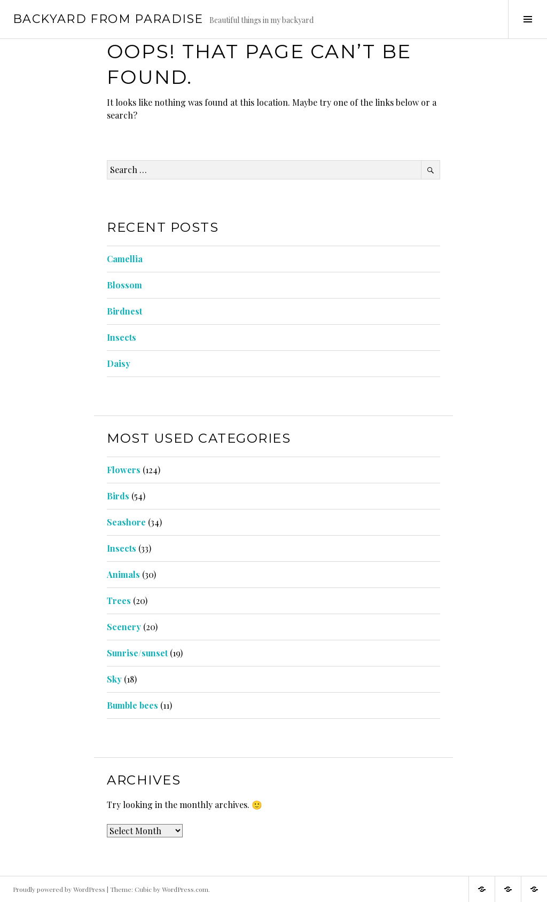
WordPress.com (185, 889)
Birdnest (124, 311)
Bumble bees (132, 705)
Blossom (124, 285)
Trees (119, 600)
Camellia (125, 258)
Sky (114, 679)
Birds (118, 495)
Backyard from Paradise (108, 19)
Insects (121, 337)
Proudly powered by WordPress (59, 889)
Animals (123, 574)
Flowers (123, 469)
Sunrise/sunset (137, 652)
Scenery (124, 626)
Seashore (126, 522)
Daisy (118, 363)
